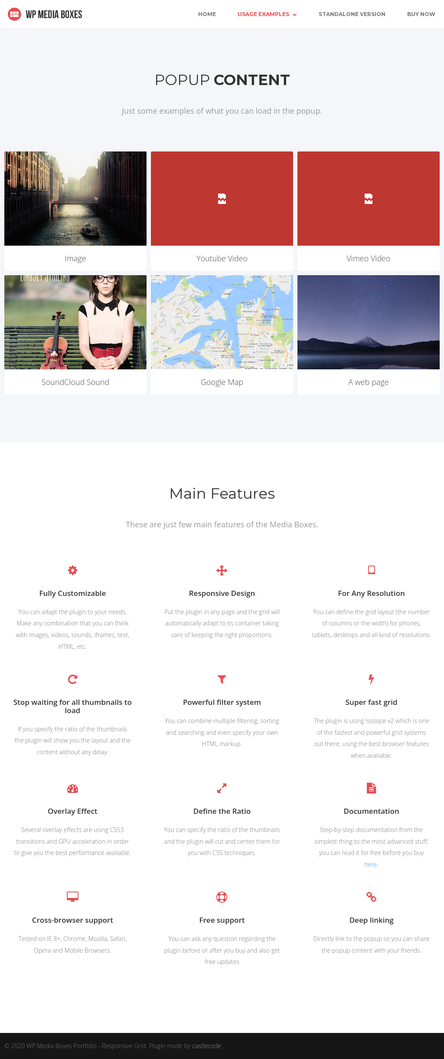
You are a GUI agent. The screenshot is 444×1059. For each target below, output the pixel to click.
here (370, 864)
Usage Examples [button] (267, 14)
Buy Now (421, 14)
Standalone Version (352, 14)
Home (207, 14)
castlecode (206, 1046)
